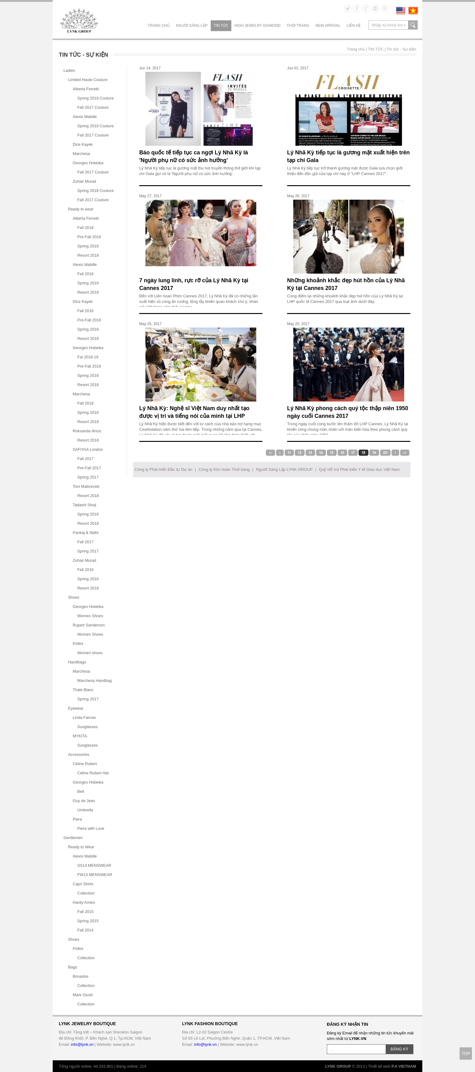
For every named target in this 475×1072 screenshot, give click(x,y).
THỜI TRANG (298, 25)
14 (321, 452)
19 (374, 452)
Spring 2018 (88, 246)
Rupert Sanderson (89, 625)
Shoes (73, 597)
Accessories (78, 754)
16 (342, 452)
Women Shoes (90, 615)
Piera (77, 819)
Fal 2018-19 (87, 357)
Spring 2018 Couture (95, 98)
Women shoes (90, 652)
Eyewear (75, 708)
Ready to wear (81, 209)
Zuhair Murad (84, 181)
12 (300, 452)
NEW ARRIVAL (327, 25)
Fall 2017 (85, 458)
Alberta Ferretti (86, 89)
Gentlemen (73, 837)
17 (353, 452)
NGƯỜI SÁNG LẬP (192, 25)
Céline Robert (85, 763)
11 (289, 452)
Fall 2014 (85, 930)
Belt (80, 791)
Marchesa (81, 153)
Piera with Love (90, 828)
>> (404, 452)
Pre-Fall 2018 (89, 236)
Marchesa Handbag (94, 680)
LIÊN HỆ (354, 25)
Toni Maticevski (86, 486)
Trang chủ (159, 25)
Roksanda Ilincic (87, 431)
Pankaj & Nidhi (86, 532)
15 (331, 452)
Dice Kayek (83, 144)
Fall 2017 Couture (93, 107)
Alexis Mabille (85, 116)
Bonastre (80, 976)
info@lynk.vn (82, 1044)
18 (363, 452)
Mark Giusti (83, 995)
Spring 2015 (88, 921)
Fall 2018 (85, 227)
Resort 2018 (88, 255)
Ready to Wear (81, 847)
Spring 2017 (88, 477)
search (413, 25)
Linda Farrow (84, 717)
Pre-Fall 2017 (89, 468)
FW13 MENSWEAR (94, 874)
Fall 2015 (85, 911)
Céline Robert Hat (93, 773)
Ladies (69, 70)
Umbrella (85, 810)
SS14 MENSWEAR (94, 865)
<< (270, 452)
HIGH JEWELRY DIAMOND (257, 25)
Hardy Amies (84, 902)
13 (310, 452)
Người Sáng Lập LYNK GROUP (284, 469)
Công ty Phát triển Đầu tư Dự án (163, 469)
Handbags (77, 662)
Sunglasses (87, 726)
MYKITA (80, 736)
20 (385, 452)
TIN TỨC (221, 25)
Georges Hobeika (88, 163)
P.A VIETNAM (404, 1066)
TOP (465, 1053)
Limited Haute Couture (88, 79)
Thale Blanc (83, 689)
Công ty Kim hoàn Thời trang (224, 469)
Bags (72, 967)
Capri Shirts (83, 884)
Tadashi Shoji (84, 505)
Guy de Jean (84, 800)
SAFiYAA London (88, 449)
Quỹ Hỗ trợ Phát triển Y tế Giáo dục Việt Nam (359, 469)
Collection (86, 893)
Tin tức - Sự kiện (401, 49)
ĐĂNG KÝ (399, 1049)
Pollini (78, 643)
